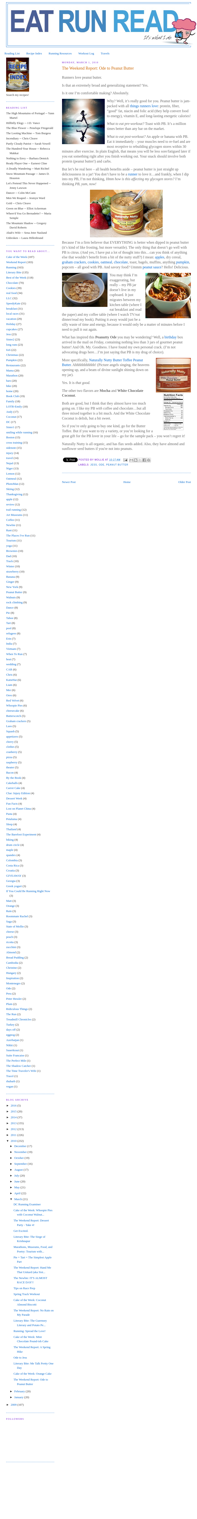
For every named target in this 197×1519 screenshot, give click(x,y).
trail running (13, 509)
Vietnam (11, 648)
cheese (10, 931)
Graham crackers (16, 721)
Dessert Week (14, 798)
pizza (9, 757)
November (20, 1152)
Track (9, 561)
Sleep (9, 824)
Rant (9, 530)
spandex (11, 855)
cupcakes (11, 329)
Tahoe (9, 618)
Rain (9, 911)
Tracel (10, 1076)
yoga (9, 545)
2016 (14, 1105)
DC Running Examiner (27, 1204)
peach (9, 937)
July (17, 1175)
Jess (93, 464)
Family (10, 401)
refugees (11, 633)
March (18, 1199)
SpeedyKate (13, 303)
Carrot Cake (13, 788)
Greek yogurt (14, 886)
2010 (14, 1141)
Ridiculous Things (17, 1009)
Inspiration (12, 978)
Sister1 (10, 427)
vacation (11, 318)
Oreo (9, 695)
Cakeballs (12, 783)
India (9, 643)
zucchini (11, 947)
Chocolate (12, 282)
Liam (9, 685)
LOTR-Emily (14, 406)
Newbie (10, 525)
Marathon (12, 375)
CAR (9, 669)
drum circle (13, 845)
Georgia (11, 881)
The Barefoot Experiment (21, 834)
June (17, 1181)
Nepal (9, 463)
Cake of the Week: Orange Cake (32, 1373)
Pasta (9, 813)
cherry (10, 741)
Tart (8, 623)
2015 (14, 1111)
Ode (102, 464)
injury (9, 453)
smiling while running (19, 432)
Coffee (10, 520)
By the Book (13, 777)
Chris (9, 674)
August (19, 1169)
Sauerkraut (12, 1050)
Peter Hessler (14, 998)
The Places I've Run (18, 535)
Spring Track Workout (26, 1294)
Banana (10, 576)
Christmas (12, 355)
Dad (8, 556)
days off (11, 1029)
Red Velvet (12, 700)
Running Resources (60, 53)
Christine (11, 967)
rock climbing (14, 602)
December (20, 1146)
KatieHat (11, 680)
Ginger (10, 581)
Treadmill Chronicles (18, 1019)
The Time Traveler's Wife (21, 1071)
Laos (9, 726)
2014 (14, 1117)
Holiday (11, 324)
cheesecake (12, 710)
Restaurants (13, 365)
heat (8, 659)
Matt (9, 901)
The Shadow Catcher (18, 1066)
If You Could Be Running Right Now (28, 891)
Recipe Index (34, 53)
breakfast (11, 308)
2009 (14, 1404)
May (17, 1187)
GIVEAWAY (14, 875)
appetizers (12, 736)
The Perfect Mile (16, 1060)
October (19, 1158)
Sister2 (10, 339)
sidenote (11, 447)
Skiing (10, 489)
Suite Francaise (15, 1055)
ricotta (10, 942)
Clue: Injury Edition (18, 793)
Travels (105, 53)
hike (8, 386)
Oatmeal (11, 478)
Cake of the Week (16, 257)
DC (8, 422)
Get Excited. (20, 1231)
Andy (9, 411)
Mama (10, 370)
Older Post (184, 482)
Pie (8, 612)
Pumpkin (11, 360)
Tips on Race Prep (24, 1288)
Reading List (12, 53)
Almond (11, 952)
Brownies (11, 551)
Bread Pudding (15, 957)
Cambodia (12, 962)
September (21, 1163)
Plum (9, 1004)
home (9, 391)
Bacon (10, 772)
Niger (9, 468)
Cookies (11, 288)
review (10, 504)
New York (12, 587)
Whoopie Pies (14, 705)
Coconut (11, 416)
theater (10, 767)
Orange (10, 906)
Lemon (10, 473)
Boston (10, 437)
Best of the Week (16, 277)
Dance (10, 607)
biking (10, 839)
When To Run (14, 654)
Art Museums (14, 515)
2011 (14, 1135)
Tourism (11, 540)
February (20, 1391)
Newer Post (69, 482)
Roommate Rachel (17, 916)
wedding (11, 664)
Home (127, 482)
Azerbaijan (12, 1040)
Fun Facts (12, 803)
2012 (14, 1129)
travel (9, 458)
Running (11, 267)
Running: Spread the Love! (29, 1331)
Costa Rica (12, 865)
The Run (11, 1014)
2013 (14, 1123)
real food (11, 293)
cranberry (11, 752)
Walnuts (11, 597)
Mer (8, 690)
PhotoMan (12, 483)
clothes (10, 746)
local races (12, 313)
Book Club (12, 396)
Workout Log (86, 53)
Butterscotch (13, 716)
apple (9, 499)
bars (8, 380)
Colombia (12, 860)
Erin (8, 638)
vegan (9, 1086)
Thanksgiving (14, 494)
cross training (14, 442)
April (17, 1193)
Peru (9, 993)
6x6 (8, 350)
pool (8, 628)
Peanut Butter (117, 464)
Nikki (9, 1045)
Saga (9, 921)
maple (9, 850)
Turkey (10, 1024)
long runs (11, 344)
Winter (10, 566)
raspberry (11, 762)
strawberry (12, 571)
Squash (10, 731)
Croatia (10, 870)
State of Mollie (15, 926)
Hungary (11, 973)
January (19, 1397)
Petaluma (11, 819)
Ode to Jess (20, 1357)
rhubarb (10, 1081)
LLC (9, 298)
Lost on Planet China (18, 808)
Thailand (11, 829)
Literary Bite (13, 272)
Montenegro (13, 983)
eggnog (10, 1034)
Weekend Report (16, 262)
